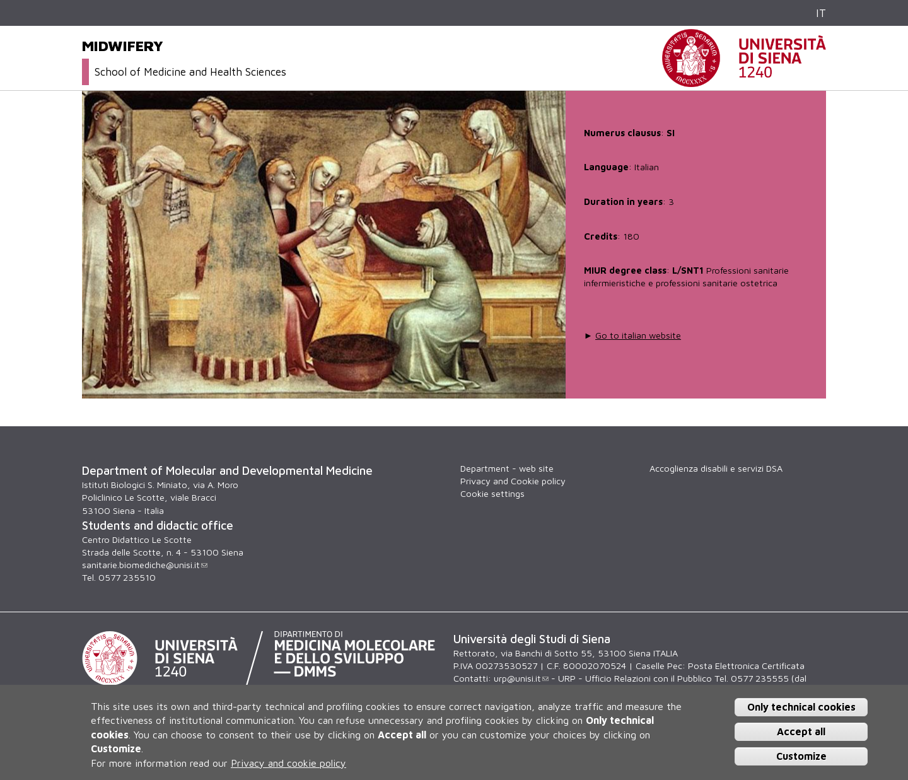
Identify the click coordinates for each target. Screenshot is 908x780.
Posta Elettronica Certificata (746, 665)
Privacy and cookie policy (288, 763)
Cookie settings (492, 493)
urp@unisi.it (521, 678)
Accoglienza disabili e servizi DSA (716, 468)
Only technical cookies (801, 707)
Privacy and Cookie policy (513, 480)
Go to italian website (638, 335)
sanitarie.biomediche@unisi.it (144, 564)
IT (821, 13)
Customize (801, 756)
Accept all (801, 731)
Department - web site (507, 468)
